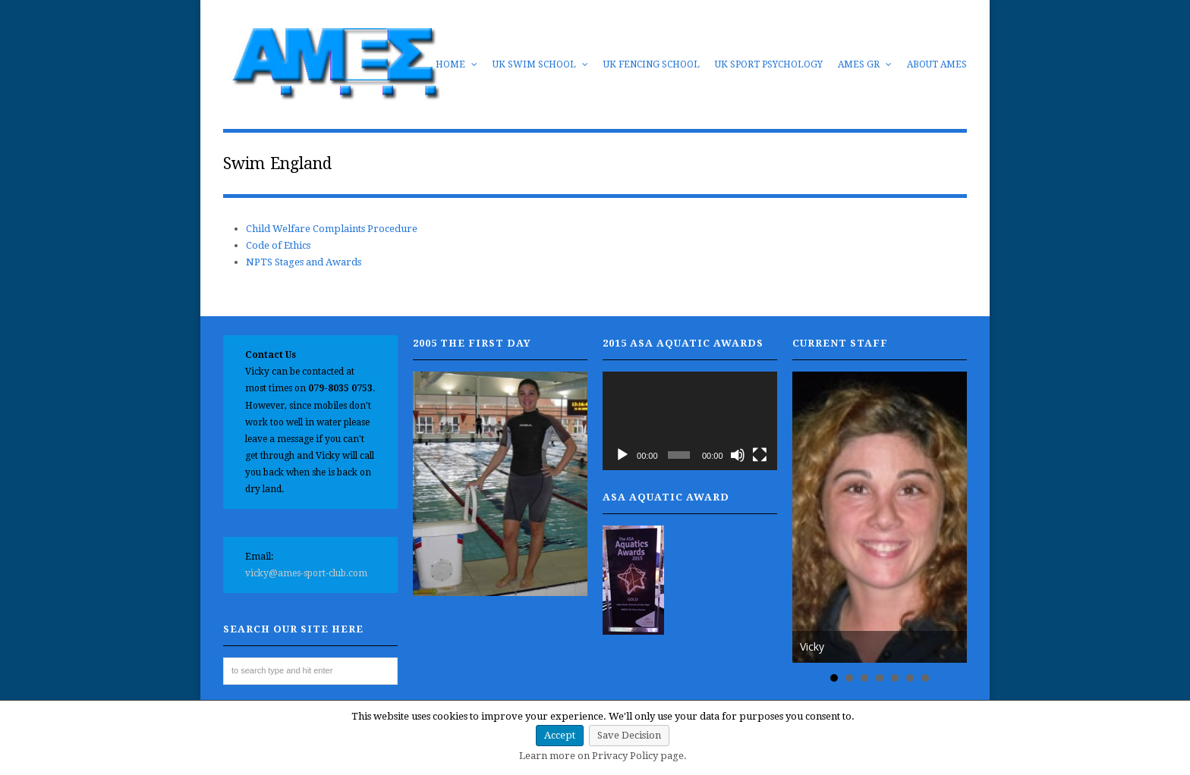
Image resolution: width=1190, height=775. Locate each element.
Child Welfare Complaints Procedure (331, 228)
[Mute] (737, 455)
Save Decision (629, 735)
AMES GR (865, 64)
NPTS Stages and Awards (303, 262)
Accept (559, 735)
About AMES (937, 64)
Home (456, 64)
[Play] (622, 455)
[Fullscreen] (759, 455)
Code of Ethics (278, 245)
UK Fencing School (651, 64)
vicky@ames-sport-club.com (306, 573)
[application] (690, 420)
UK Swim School (540, 64)
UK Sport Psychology (769, 64)
